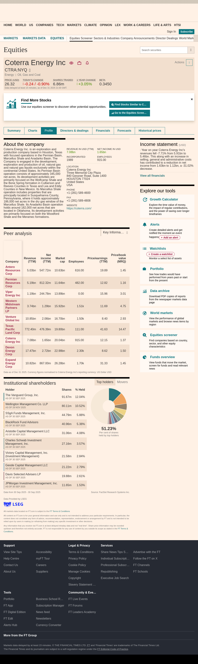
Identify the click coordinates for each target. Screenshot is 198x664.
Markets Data (34, 38)
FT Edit (8, 618)
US (31, 25)
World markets (161, 313)
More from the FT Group (20, 635)
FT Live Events (78, 599)
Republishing (109, 571)
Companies (44, 25)
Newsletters (43, 618)
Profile (49, 130)
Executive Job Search (115, 578)
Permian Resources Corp (12, 283)
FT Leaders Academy (82, 612)
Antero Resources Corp (12, 270)
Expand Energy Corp (10, 363)
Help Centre (11, 558)
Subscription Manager (50, 605)
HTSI (177, 25)
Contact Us (11, 565)
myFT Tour (43, 558)
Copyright (74, 578)
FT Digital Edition (15, 612)
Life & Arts (162, 25)
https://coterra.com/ (79, 208)
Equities (57, 38)
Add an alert (170, 237)
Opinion (106, 25)
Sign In (171, 31)
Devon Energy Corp (10, 351)
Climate (90, 25)
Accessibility (44, 552)
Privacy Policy (77, 558)
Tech (60, 25)
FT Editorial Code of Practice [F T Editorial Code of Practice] (112, 649)
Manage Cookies (79, 571)
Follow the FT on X (145, 558)
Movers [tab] (122, 382)
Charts (32, 130)
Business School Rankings (50, 599)
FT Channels (141, 565)
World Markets (188, 38)
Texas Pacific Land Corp (12, 329)
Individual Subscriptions (115, 558)
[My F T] (189, 12)
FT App (8, 605)
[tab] (14, 130)
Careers (41, 565)
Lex (118, 25)
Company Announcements (138, 38)
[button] (5, 12)
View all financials (152, 175)
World (20, 25)
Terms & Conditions (81, 552)
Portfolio (157, 269)
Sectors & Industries (107, 38)
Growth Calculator (164, 199)
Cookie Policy (77, 565)
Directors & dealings (74, 130)
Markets (74, 25)
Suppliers (42, 571)
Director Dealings (167, 38)
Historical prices (150, 130)
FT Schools (140, 571)
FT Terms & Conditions (60, 511)
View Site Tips (13, 552)
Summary (14, 130)
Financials (103, 130)
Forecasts (124, 130)
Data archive (160, 291)
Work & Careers (137, 25)
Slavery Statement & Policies (82, 584)
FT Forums (75, 605)
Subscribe (186, 31)
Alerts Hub (10, 625)
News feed (43, 612)
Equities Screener (81, 38)
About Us (10, 571)
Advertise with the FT (146, 552)
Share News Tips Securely (115, 552)
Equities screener (163, 335)
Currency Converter (48, 625)
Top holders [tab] (104, 382)
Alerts (154, 224)
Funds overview (162, 357)
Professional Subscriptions (115, 565)
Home (8, 25)
